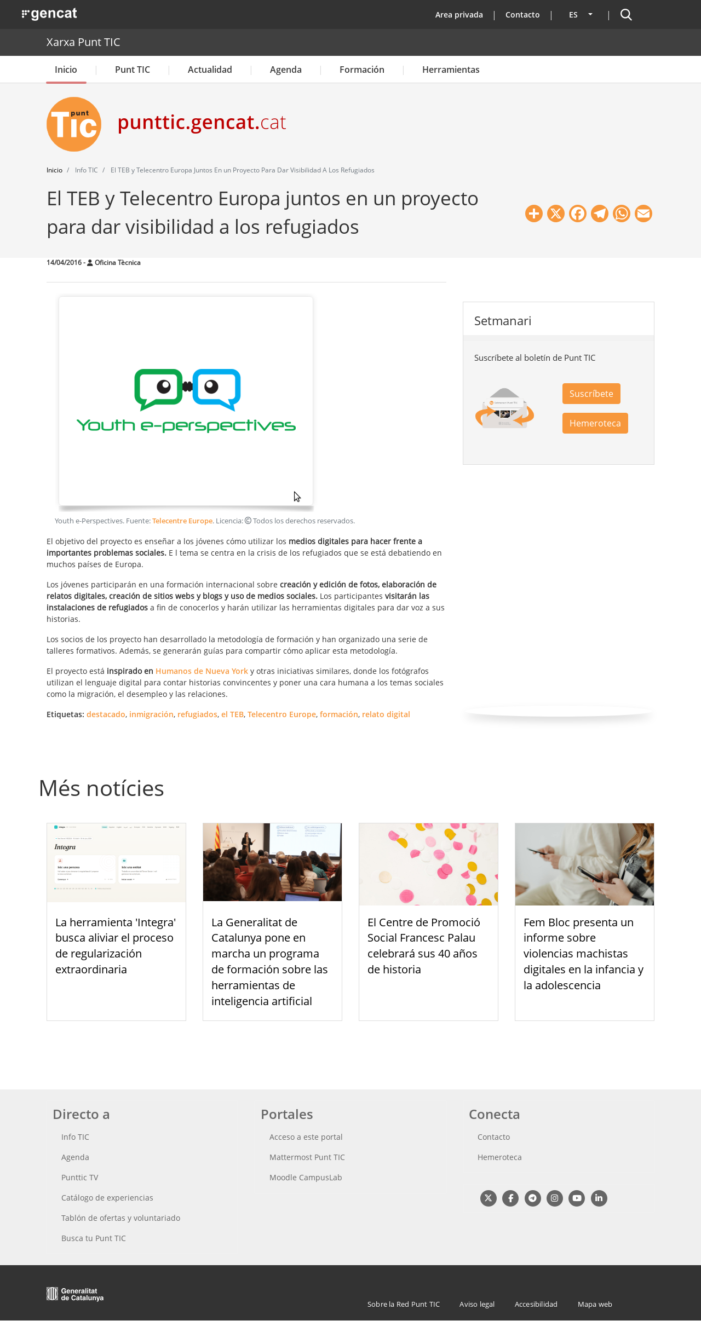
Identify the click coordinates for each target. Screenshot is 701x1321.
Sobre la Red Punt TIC (403, 1304)
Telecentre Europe (182, 521)
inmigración (151, 714)
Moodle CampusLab (305, 1177)
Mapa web (595, 1304)
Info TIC (75, 1137)
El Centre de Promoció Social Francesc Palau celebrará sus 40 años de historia (423, 946)
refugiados (197, 714)
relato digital (386, 714)
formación (339, 714)
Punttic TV (79, 1177)
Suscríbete (591, 394)
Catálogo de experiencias (107, 1197)
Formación (362, 70)
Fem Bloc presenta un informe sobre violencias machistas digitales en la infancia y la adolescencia (583, 954)
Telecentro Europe (282, 714)
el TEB (232, 714)
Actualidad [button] (210, 70)
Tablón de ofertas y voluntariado (120, 1218)
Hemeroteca (595, 423)
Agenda (286, 70)
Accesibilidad (536, 1304)
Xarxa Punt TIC (83, 41)
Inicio (66, 70)
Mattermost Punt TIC (307, 1157)
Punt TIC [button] (132, 70)
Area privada (459, 14)
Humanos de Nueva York (202, 671)
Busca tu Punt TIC (93, 1238)
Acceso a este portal (306, 1137)
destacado (106, 714)
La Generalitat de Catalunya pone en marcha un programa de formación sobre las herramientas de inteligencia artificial (269, 961)
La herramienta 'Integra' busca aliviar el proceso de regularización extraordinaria (115, 946)
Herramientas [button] (451, 70)
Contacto (522, 14)
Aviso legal (477, 1304)
